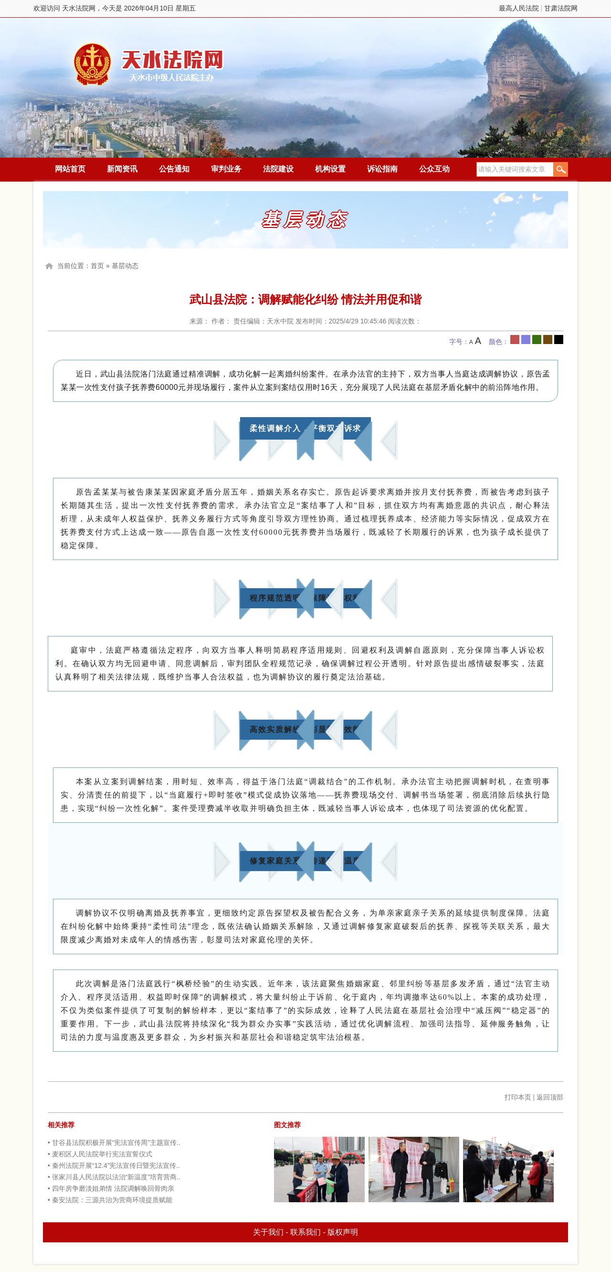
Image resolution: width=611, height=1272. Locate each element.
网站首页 (70, 169)
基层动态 (125, 265)
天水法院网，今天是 (149, 64)
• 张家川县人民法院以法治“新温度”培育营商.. (114, 1177)
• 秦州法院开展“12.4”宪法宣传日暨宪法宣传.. (114, 1165)
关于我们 (268, 1232)
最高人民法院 (519, 8)
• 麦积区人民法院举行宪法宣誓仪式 (100, 1154)
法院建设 (278, 169)
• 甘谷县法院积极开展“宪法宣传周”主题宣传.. (114, 1142)
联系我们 (305, 1232)
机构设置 (330, 169)
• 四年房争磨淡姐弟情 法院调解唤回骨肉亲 (111, 1188)
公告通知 (174, 169)
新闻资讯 (122, 169)
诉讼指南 (382, 169)
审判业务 (226, 169)
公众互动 (434, 169)
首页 (97, 265)
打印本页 (518, 1097)
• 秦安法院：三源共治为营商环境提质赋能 (110, 1200)
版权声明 (342, 1232)
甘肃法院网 (561, 8)
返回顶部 (550, 1097)
